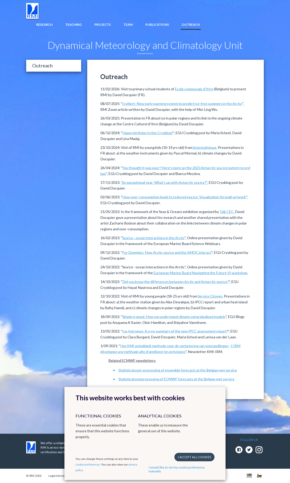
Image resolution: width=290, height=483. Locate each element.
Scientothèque (204, 147)
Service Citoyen (210, 296)
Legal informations (60, 475)
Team (128, 24)
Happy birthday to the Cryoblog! (147, 133)
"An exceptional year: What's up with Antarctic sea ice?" (164, 182)
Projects (102, 24)
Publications (157, 24)
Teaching (73, 24)
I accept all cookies (194, 457)
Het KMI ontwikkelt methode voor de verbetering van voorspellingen (174, 346)
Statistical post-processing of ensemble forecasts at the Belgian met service (177, 370)
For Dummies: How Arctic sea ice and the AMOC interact (166, 252)
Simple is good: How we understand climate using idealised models (173, 316)
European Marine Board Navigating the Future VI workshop (200, 273)
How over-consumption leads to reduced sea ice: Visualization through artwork (184, 197)
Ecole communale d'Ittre (194, 89)
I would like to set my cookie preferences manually (177, 469)
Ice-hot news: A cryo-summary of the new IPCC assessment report (174, 331)
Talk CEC (227, 211)
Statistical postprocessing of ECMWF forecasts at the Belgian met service (176, 379)
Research (44, 24)
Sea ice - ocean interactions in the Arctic (153, 238)
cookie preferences (88, 464)
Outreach (191, 24)
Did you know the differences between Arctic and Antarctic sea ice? (175, 281)
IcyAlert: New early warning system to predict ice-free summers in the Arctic (182, 103)
